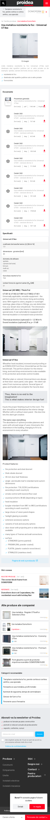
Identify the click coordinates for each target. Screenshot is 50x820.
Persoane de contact (36, 817)
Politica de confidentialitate (15, 746)
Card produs (25, 615)
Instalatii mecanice (11, 786)
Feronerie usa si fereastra (25, 701)
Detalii (20, 806)
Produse (7, 758)
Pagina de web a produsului (23, 561)
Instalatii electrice (11, 780)
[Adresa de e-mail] (17, 734)
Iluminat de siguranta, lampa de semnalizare (25, 691)
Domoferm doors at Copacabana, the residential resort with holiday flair (25, 594)
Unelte (6, 775)
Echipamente (9, 770)
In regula (37, 806)
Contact (32, 769)
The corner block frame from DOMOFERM (25, 581)
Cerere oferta (9, 817)
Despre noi (34, 764)
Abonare (40, 734)
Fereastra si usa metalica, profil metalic (25, 687)
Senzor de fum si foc (25, 696)
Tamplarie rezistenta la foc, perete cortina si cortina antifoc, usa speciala (13, 11)
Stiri (30, 758)
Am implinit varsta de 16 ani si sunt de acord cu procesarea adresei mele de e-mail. (23, 741)
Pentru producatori (34, 775)
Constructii (8, 765)
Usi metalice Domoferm (26, 21)
